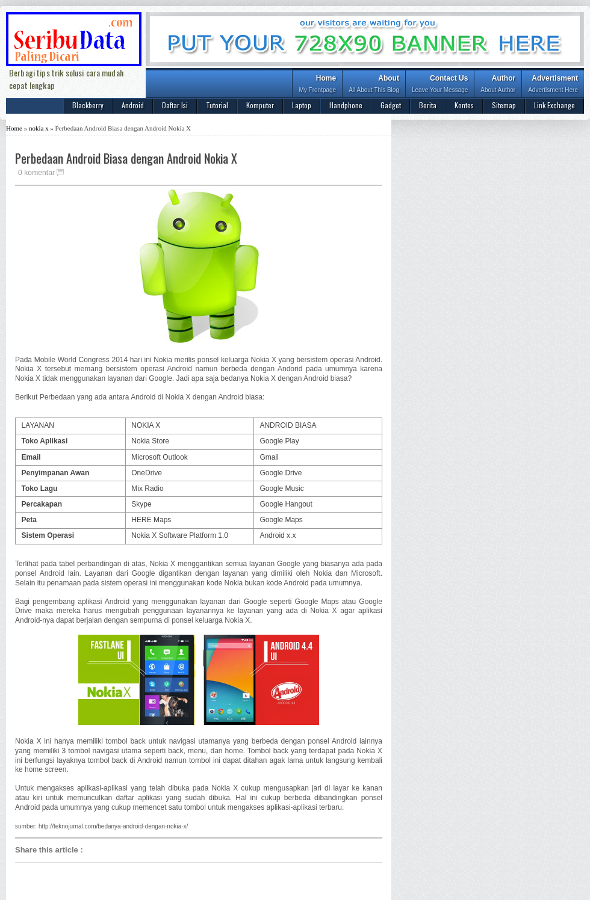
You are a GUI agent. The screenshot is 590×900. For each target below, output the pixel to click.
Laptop (301, 105)
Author (497, 85)
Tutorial (217, 105)
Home (317, 85)
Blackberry (88, 105)
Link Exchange (554, 105)
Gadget (390, 105)
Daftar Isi (175, 105)
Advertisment (553, 85)
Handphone (345, 105)
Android (133, 105)
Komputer (260, 105)
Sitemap (504, 105)
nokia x (39, 128)
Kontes (464, 105)
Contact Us (440, 85)
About (374, 85)
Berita (427, 105)
